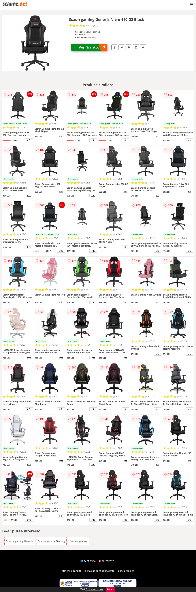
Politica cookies (125, 571)
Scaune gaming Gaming (51, 541)
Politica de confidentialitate (99, 571)
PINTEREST (106, 561)
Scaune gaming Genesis (19, 541)
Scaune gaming (78, 541)
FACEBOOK (88, 561)
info (29, 140)
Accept (110, 589)
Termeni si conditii (70, 571)
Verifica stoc (93, 47)
